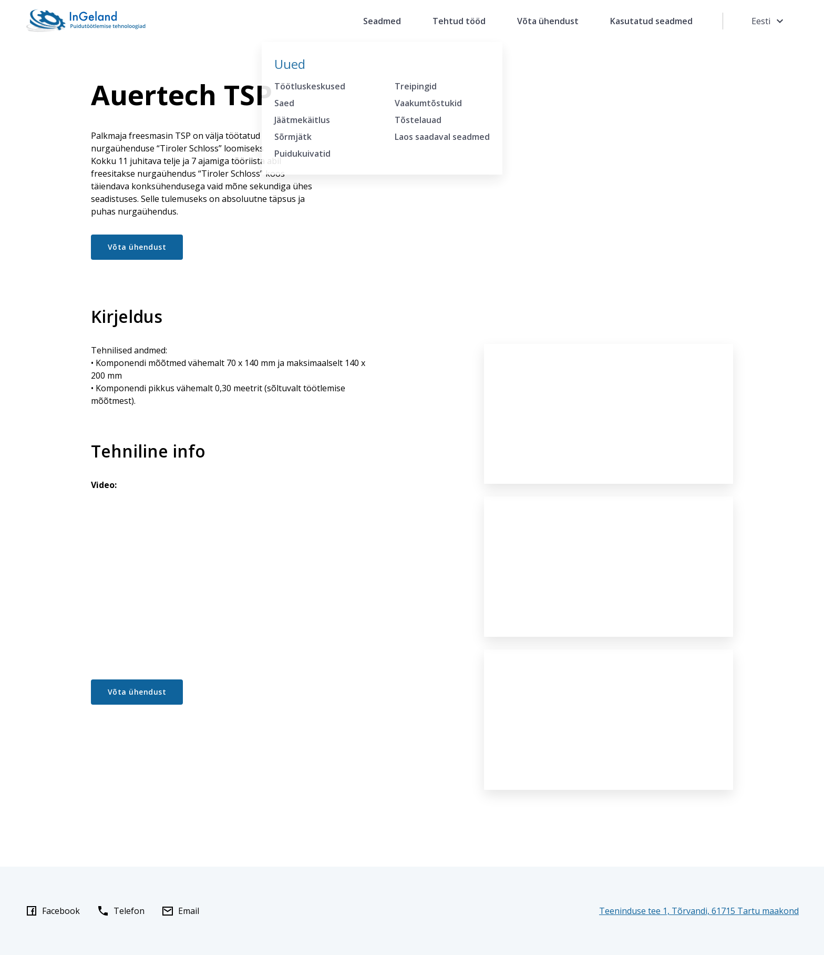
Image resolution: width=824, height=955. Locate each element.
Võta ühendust (548, 21)
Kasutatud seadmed (651, 21)
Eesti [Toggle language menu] (768, 21)
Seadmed (382, 21)
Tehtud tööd (459, 21)
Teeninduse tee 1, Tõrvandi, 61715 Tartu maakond (699, 911)
